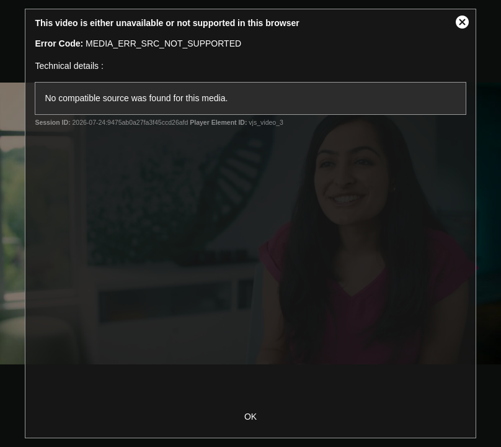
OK (250, 417)
